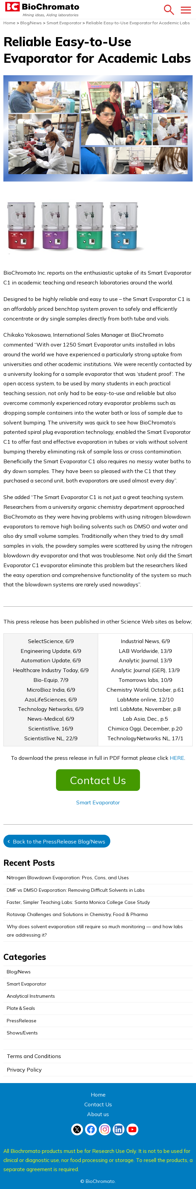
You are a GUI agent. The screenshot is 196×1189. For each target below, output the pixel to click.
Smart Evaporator (98, 802)
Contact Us (98, 780)
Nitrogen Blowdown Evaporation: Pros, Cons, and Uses (68, 878)
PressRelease (21, 1021)
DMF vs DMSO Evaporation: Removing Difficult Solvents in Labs (76, 890)
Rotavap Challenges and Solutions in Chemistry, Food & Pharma (77, 914)
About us (98, 1114)
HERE (177, 757)
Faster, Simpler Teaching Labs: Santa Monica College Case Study (78, 902)
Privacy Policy (24, 1069)
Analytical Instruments (31, 996)
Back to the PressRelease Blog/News (59, 841)
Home (98, 1094)
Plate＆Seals (21, 1008)
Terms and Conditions (34, 1056)
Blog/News (19, 972)
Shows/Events (22, 1033)
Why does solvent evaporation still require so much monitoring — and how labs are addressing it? (95, 930)
